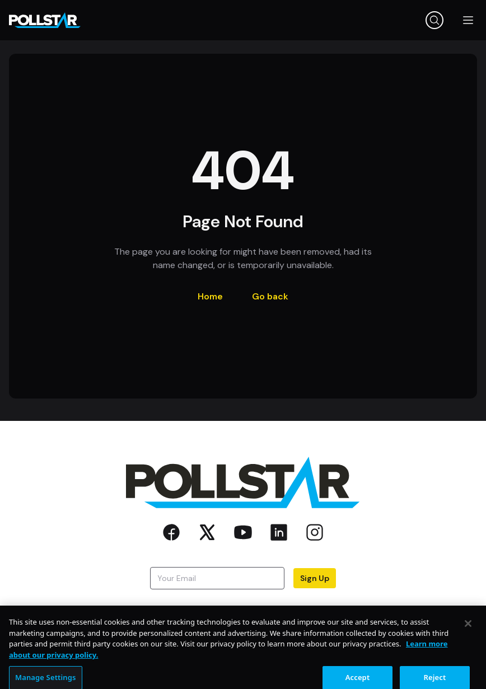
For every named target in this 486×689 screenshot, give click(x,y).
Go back (270, 296)
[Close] (468, 628)
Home (210, 296)
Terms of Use (345, 608)
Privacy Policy (278, 608)
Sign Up (314, 578)
